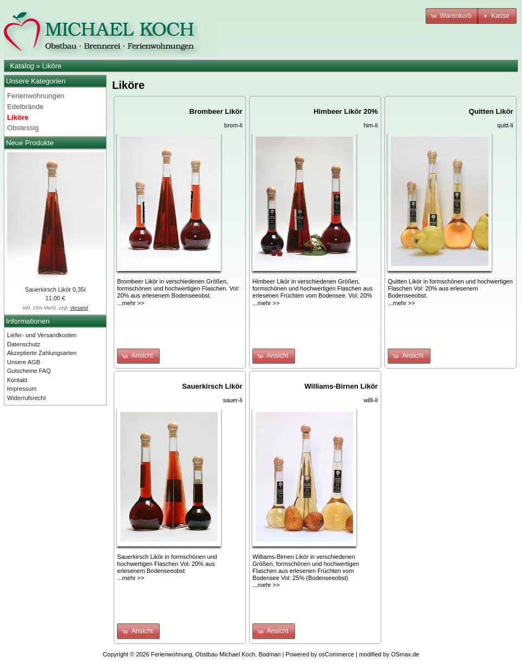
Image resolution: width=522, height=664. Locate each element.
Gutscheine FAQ (29, 371)
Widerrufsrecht (26, 398)
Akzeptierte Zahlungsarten (41, 353)
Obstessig (23, 128)
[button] (452, 16)
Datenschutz (23, 344)
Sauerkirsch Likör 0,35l (55, 289)
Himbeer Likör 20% (346, 111)
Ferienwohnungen (35, 96)
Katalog (22, 66)
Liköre (52, 66)
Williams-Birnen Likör (340, 386)
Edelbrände (25, 106)
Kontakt (17, 380)
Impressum (21, 388)
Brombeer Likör (216, 111)
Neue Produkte (30, 143)
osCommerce (336, 654)
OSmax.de (405, 654)
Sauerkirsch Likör (212, 386)
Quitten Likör (491, 111)
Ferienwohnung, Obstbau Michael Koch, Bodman (216, 654)
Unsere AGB (23, 362)
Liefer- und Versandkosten (41, 335)
